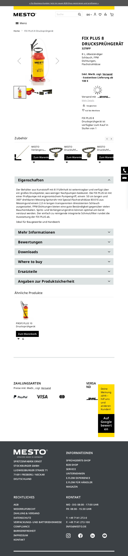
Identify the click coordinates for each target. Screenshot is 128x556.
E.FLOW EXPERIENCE (78, 478)
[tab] (64, 179)
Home (17, 30)
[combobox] (68, 14)
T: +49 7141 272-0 (76, 517)
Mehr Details (88, 100)
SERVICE (71, 469)
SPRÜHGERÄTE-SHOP (78, 460)
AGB (16, 504)
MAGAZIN (72, 486)
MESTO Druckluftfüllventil (71, 149)
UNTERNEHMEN (75, 473)
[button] (95, 14)
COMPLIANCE (22, 526)
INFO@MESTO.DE (76, 526)
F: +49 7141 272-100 (78, 522)
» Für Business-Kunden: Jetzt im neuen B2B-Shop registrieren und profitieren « (64, 3)
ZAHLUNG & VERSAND (27, 513)
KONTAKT (19, 539)
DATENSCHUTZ (22, 517)
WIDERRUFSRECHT (25, 509)
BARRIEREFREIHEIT (25, 530)
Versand (108, 74)
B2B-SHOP (72, 464)
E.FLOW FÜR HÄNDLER (79, 482)
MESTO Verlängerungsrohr (38, 149)
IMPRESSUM (21, 535)
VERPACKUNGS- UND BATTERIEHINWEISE (38, 522)
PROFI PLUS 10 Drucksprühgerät (25, 325)
